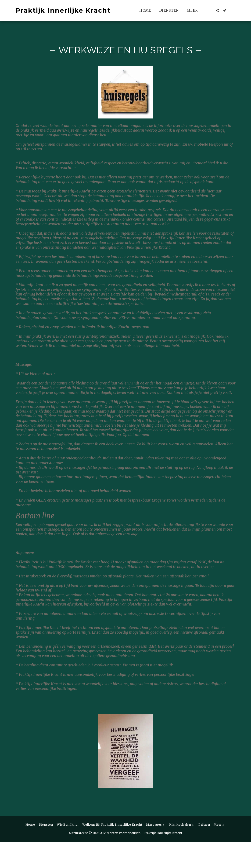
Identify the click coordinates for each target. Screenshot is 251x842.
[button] (217, 10)
